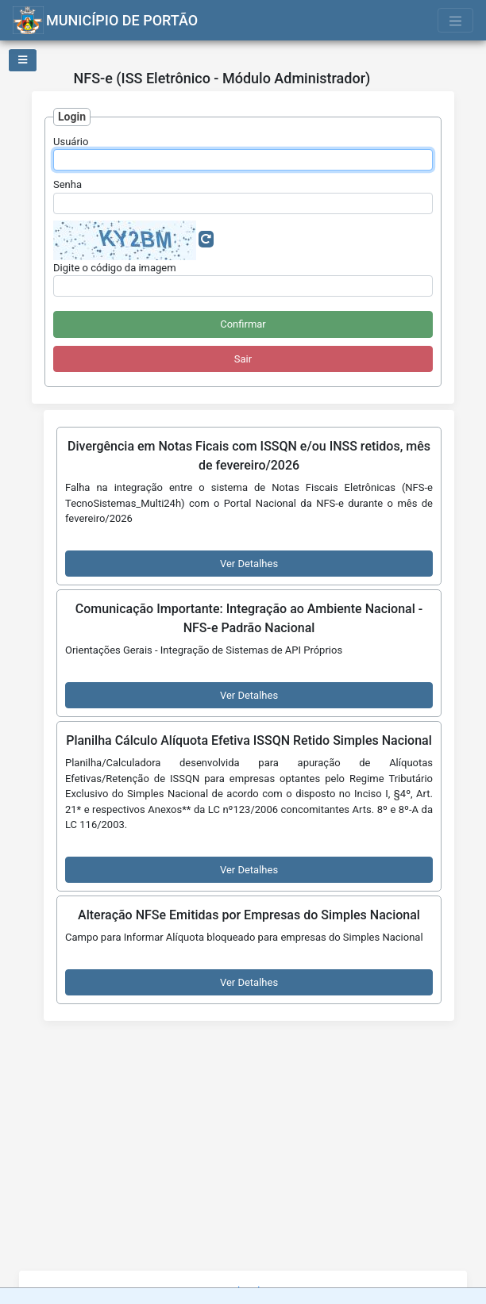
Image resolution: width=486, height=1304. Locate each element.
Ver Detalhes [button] (249, 564)
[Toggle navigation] (456, 20)
